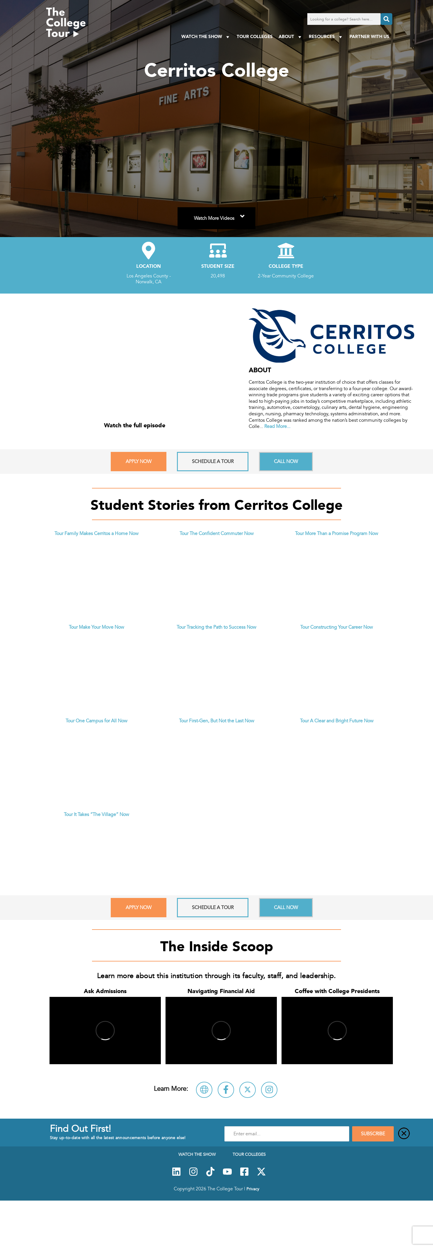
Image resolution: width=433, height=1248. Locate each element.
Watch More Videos (220, 215)
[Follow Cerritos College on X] (247, 1090)
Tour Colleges (255, 36)
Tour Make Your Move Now (96, 627)
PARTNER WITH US (369, 36)
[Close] (404, 1133)
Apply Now (138, 461)
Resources (326, 36)
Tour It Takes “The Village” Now (96, 814)
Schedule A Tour (212, 461)
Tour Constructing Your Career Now (336, 627)
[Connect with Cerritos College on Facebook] (226, 1090)
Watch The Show (206, 36)
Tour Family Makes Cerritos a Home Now (96, 533)
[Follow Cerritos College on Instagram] (269, 1090)
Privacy (252, 1189)
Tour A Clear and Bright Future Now (337, 721)
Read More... (277, 426)
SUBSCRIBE (373, 1134)
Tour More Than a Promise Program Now (336, 533)
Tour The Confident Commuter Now (217, 533)
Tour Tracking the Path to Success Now (216, 627)
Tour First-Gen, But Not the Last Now (216, 721)
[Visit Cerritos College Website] (204, 1090)
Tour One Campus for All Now (96, 721)
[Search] (386, 19)
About (291, 36)
